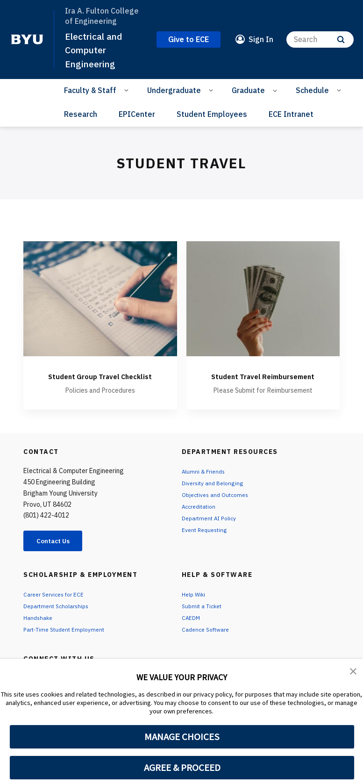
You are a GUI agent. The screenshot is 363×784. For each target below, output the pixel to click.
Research (80, 114)
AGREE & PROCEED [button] (182, 767)
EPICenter (137, 114)
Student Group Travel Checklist (100, 381)
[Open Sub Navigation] (127, 89)
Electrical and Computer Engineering (97, 49)
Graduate (248, 90)
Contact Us (59, 553)
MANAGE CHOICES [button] (182, 736)
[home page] (27, 39)
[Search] (320, 39)
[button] (353, 672)
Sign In (261, 39)
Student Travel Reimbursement (263, 381)
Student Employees (212, 114)
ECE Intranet (291, 114)
